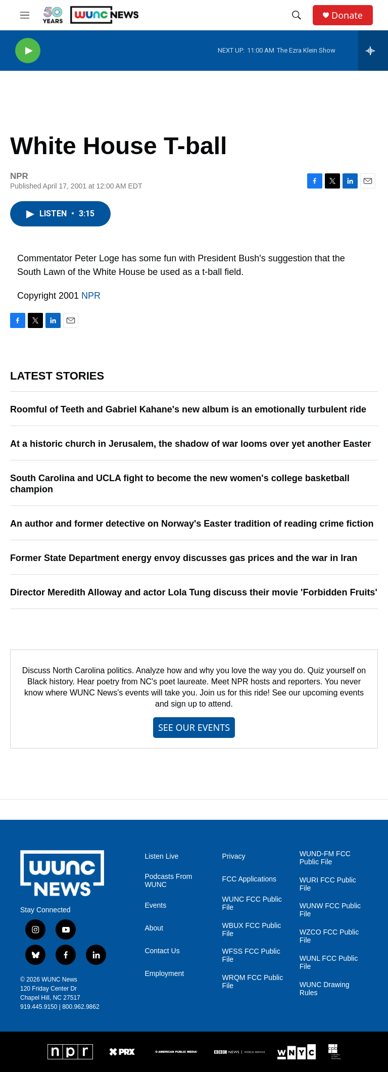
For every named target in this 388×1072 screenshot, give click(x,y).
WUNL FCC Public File (329, 962)
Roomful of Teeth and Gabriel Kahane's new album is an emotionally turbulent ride (188, 409)
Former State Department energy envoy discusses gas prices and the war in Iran (183, 558)
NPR (91, 296)
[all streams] (373, 50)
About (153, 928)
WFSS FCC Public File (251, 955)
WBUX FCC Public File (251, 930)
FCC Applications (249, 879)
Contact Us (161, 951)
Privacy (234, 856)
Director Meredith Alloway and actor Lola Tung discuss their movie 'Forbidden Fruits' (193, 592)
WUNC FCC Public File (252, 903)
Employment (164, 973)
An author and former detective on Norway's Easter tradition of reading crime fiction (191, 524)
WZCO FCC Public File (329, 936)
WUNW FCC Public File (330, 910)
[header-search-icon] (296, 15)
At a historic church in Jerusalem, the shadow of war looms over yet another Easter (190, 444)
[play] (28, 51)
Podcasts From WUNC (168, 881)
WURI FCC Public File (328, 884)
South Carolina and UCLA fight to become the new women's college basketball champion (180, 483)
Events (155, 905)
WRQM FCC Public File (252, 982)
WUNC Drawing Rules (325, 989)
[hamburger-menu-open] (24, 15)
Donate (347, 15)
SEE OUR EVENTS (194, 727)
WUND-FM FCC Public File (325, 858)
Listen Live (161, 856)
